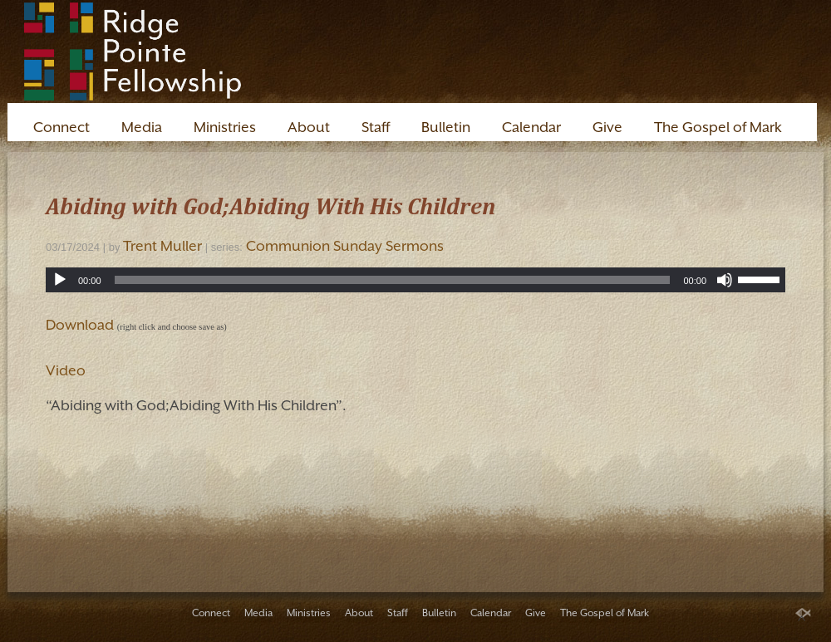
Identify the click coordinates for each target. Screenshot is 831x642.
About (309, 127)
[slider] (393, 280)
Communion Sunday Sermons (345, 246)
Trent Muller (162, 246)
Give (607, 127)
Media (141, 127)
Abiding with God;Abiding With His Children (270, 205)
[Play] (60, 280)
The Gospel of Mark (718, 127)
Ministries (225, 127)
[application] (415, 279)
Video (66, 370)
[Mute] (724, 280)
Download (80, 324)
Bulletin (445, 127)
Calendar (531, 127)
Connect (61, 127)
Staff (375, 127)
